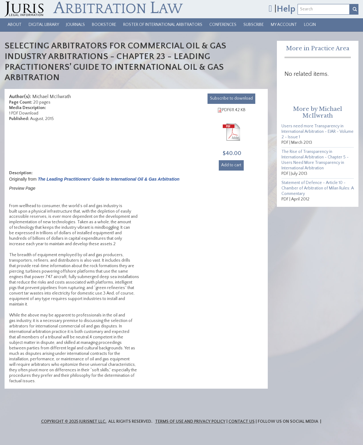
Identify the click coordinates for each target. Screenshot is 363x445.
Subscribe (253, 24)
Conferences (222, 24)
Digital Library (44, 24)
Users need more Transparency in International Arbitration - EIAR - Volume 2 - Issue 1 (317, 132)
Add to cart (231, 165)
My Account (284, 24)
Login (310, 24)
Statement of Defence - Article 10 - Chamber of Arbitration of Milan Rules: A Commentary (317, 188)
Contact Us (242, 421)
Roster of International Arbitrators (162, 24)
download (231, 98)
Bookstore (104, 24)
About (15, 24)
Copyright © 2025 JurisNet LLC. (73, 421)
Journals (75, 24)
